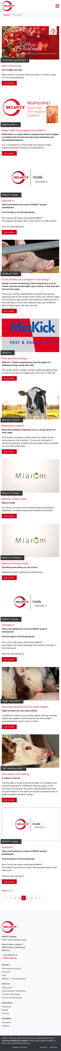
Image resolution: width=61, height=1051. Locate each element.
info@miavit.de (10, 958)
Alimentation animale (11, 968)
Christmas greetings (14, 60)
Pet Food (6, 972)
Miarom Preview (11, 557)
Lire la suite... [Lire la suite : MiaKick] (9, 378)
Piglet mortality (11, 701)
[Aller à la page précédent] (7, 898)
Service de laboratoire (12, 997)
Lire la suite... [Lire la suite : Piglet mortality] (9, 727)
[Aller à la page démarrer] (4, 898)
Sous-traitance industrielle (14, 991)
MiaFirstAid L (9, 124)
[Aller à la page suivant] (40, 898)
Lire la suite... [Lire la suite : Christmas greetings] (9, 83)
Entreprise (6, 1006)
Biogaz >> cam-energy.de (13, 978)
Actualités (6, 1022)
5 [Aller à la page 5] (27, 898)
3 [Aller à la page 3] (19, 898)
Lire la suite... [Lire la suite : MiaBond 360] (9, 311)
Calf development (12, 768)
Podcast (5, 1026)
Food (4, 975)
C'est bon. (54, 1047)
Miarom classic (11, 419)
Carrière (5, 1013)
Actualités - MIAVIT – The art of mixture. (8, 6)
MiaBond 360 (10, 273)
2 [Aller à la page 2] (15, 898)
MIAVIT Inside (10, 194)
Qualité (5, 1010)
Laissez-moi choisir (19, 1047)
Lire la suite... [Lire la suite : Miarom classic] (9, 451)
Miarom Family (10, 493)
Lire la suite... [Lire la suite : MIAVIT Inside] (9, 232)
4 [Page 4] (23, 898)
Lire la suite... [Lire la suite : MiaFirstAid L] (9, 153)
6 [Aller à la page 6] (32, 898)
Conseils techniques (11, 994)
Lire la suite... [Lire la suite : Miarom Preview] (9, 578)
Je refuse (43, 1047)
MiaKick (6, 352)
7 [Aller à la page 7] (36, 898)
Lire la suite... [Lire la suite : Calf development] (9, 800)
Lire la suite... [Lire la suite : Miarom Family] (9, 516)
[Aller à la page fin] (44, 898)
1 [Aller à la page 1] (11, 898)
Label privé (7, 987)
